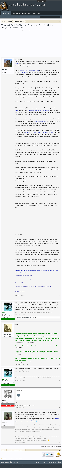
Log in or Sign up (41, 1)
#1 (59, 295)
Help (44, 462)
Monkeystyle (5, 462)
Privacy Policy (59, 464)
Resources (26, 13)
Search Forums (5, 17)
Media (16, 13)
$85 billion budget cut (40, 121)
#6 (59, 442)
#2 (59, 315)
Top (54, 462)
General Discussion (12, 30)
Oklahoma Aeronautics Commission (38, 110)
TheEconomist (29, 317)
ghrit (16, 407)
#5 (59, 407)
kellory (17, 442)
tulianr (24, 30)
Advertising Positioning (15, 464)
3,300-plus (24, 72)
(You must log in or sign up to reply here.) (51, 446)
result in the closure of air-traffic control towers (39, 132)
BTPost (17, 315)
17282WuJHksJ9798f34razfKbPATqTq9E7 (12, 459)
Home (49, 462)
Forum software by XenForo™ (12, 466)
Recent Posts (13, 17)
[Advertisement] (31, 42)
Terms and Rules (51, 464)
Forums (7, 13)
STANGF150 (21, 317)
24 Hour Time (14, 462)
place (17, 64)
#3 (59, 364)
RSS (59, 462)
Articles (37, 13)
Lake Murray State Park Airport (29, 70)
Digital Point (24, 464)
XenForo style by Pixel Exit (30, 466)
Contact (38, 462)
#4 (59, 380)
